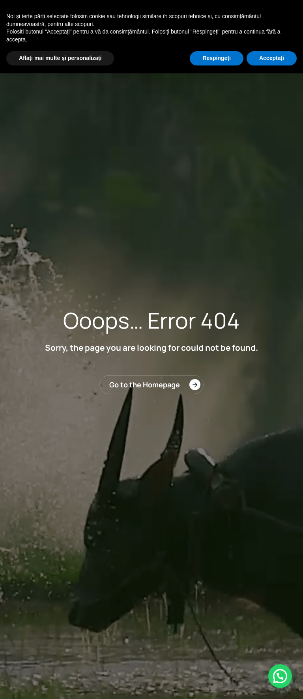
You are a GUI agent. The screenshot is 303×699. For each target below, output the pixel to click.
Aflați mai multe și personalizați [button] (60, 58)
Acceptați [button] (271, 58)
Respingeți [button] (216, 58)
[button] (280, 676)
